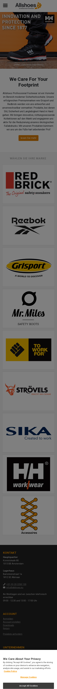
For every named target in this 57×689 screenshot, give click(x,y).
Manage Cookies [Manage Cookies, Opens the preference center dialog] (28, 679)
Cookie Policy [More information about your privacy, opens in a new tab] (10, 673)
